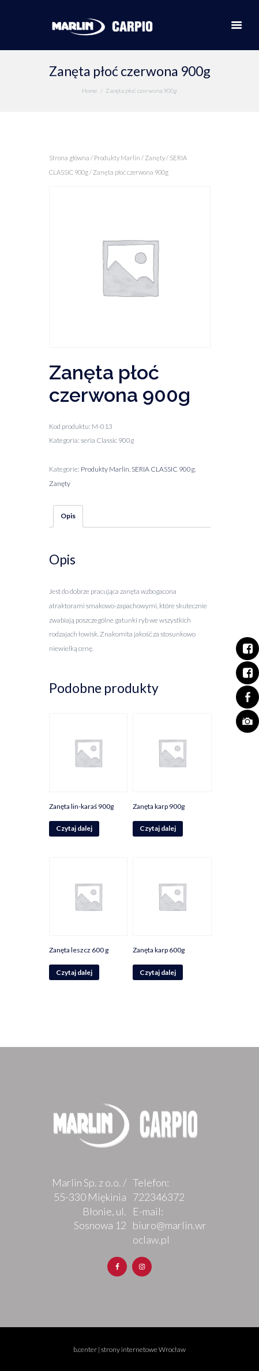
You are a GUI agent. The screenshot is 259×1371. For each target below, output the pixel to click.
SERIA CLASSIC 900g (163, 469)
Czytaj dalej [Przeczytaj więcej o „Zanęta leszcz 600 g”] (74, 972)
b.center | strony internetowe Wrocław (129, 1349)
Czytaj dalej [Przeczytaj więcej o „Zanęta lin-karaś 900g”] (74, 828)
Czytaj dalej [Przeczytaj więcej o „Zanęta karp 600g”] (158, 972)
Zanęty (155, 157)
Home (89, 90)
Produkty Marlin (117, 157)
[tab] (68, 516)
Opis (68, 515)
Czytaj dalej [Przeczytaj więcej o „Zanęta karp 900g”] (158, 828)
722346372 (159, 1197)
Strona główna (69, 157)
